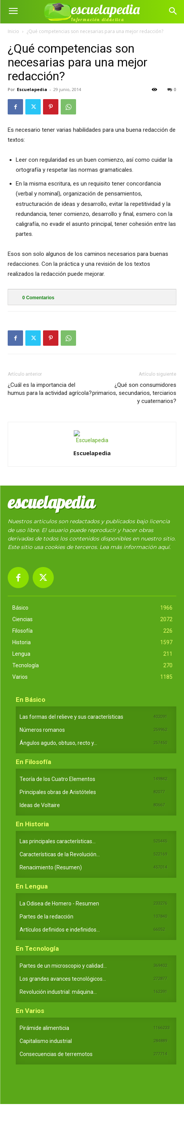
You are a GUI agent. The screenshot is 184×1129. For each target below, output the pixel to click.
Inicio (13, 31)
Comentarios (38, 297)
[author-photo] (92, 440)
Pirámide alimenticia (44, 1028)
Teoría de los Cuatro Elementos (57, 779)
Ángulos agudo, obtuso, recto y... (58, 743)
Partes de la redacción (46, 916)
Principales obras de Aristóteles (58, 792)
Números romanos (42, 730)
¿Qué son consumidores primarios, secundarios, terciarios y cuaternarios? (134, 393)
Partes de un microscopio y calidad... (63, 966)
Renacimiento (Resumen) (51, 867)
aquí (163, 547)
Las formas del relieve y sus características (71, 717)
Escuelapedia (32, 89)
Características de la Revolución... (60, 854)
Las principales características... (58, 841)
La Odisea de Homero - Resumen (59, 903)
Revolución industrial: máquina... (58, 992)
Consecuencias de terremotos (56, 1054)
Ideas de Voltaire (40, 805)
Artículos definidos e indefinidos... (60, 930)
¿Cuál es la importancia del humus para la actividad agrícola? (50, 388)
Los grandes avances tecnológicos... (63, 979)
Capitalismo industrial (46, 1041)
